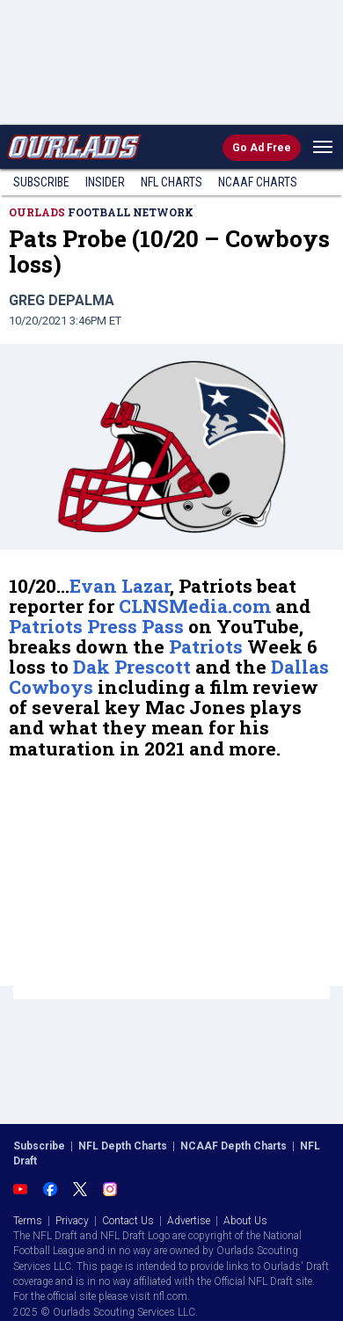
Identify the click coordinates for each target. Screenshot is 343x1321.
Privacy (72, 1221)
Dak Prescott (132, 666)
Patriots (206, 646)
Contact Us (128, 1221)
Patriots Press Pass (96, 626)
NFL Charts (171, 182)
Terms (27, 1221)
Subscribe (41, 182)
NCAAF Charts (257, 182)
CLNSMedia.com (195, 606)
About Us (245, 1221)
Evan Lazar (119, 585)
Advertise (188, 1221)
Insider (105, 182)
